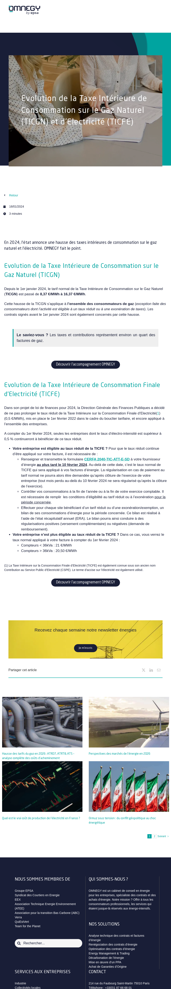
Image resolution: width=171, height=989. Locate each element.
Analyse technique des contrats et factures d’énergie (116, 938)
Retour (13, 195)
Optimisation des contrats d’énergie (112, 949)
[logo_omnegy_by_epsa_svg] (24, 7)
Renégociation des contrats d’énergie (113, 944)
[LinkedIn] (151, 670)
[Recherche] (19, 943)
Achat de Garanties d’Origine (108, 966)
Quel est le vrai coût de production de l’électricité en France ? (41, 818)
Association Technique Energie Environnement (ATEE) (45, 906)
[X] (143, 670)
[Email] (159, 670)
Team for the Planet (27, 926)
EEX (18, 899)
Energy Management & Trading (109, 953)
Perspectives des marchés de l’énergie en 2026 (119, 753)
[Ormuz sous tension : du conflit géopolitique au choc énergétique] (129, 786)
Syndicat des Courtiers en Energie (37, 895)
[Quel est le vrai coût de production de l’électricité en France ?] (42, 786)
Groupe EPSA (24, 890)
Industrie (20, 983)
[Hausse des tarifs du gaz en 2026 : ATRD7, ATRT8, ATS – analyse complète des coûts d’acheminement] (42, 722)
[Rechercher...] (48, 943)
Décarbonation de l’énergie (106, 957)
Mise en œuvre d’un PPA (105, 962)
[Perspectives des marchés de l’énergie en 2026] (129, 722)
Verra (18, 917)
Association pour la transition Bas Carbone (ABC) (47, 913)
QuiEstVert (22, 921)
